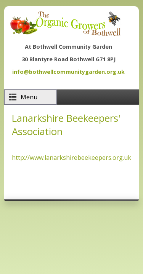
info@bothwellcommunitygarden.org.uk (68, 71)
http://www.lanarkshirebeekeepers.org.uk (71, 157)
